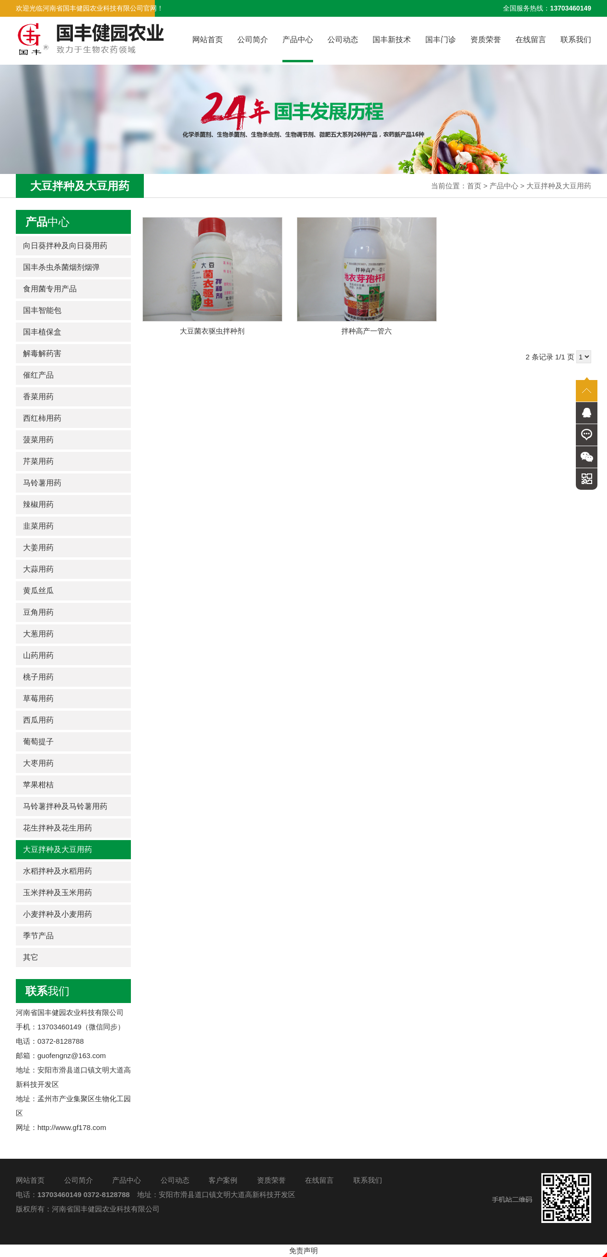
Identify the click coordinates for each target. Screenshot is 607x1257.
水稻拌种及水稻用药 (57, 871)
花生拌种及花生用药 (57, 828)
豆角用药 (38, 612)
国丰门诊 (440, 39)
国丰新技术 (392, 39)
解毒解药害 (42, 353)
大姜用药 (38, 547)
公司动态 (342, 39)
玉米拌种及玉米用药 (57, 892)
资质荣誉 (485, 39)
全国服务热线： (547, 8)
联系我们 (575, 39)
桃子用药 (38, 677)
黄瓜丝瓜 (38, 591)
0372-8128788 (106, 1194)
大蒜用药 (38, 569)
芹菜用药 (38, 461)
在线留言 (530, 39)
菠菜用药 (38, 440)
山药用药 (38, 655)
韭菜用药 (38, 526)
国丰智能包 (42, 310)
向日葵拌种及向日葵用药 (65, 246)
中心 (47, 222)
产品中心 (297, 48)
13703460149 (59, 1194)
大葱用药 (38, 634)
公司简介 (252, 39)
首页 (474, 186)
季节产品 (38, 936)
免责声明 (303, 1250)
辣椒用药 (38, 504)
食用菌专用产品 (50, 289)
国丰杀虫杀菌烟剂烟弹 (61, 267)
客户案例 (223, 1180)
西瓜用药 (38, 720)
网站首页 (207, 39)
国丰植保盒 (42, 332)
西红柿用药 (42, 418)
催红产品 (38, 375)
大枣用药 (38, 763)
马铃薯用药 (42, 483)
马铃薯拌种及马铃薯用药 (65, 806)
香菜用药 (38, 396)
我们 (47, 991)
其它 (30, 957)
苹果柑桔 (38, 785)
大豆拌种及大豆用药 (558, 186)
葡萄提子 (38, 742)
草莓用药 (38, 698)
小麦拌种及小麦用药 (57, 914)
